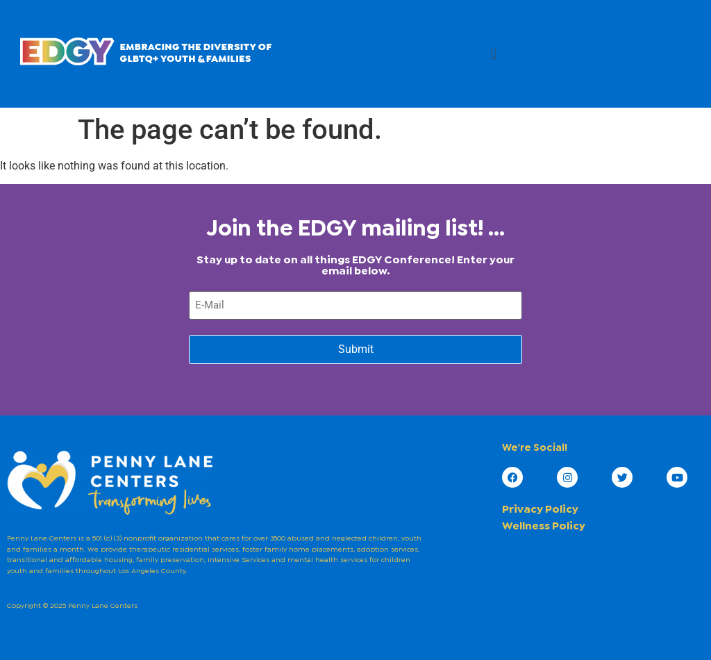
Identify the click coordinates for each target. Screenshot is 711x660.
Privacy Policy (540, 509)
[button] (493, 54)
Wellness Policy (543, 526)
